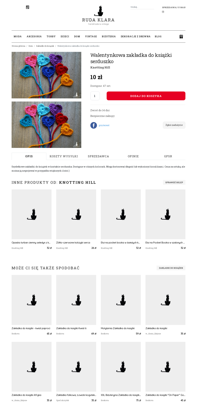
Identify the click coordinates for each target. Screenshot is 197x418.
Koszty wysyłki (64, 156)
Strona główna (18, 46)
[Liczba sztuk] (95, 95)
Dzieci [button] (65, 36)
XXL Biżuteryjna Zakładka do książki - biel (121, 395)
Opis (29, 156)
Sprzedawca (98, 156)
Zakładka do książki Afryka (26, 395)
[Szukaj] (153, 7)
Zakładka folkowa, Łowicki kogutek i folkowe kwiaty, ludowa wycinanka (76, 395)
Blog (158, 36)
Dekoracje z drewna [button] (136, 36)
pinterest (104, 125)
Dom (31, 46)
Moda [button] (18, 36)
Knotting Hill (100, 67)
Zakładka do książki (156, 328)
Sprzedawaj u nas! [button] (173, 7)
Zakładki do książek (45, 46)
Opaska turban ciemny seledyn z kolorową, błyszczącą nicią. (32, 242)
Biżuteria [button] (109, 36)
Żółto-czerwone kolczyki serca (73, 242)
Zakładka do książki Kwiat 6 (71, 328)
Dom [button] (77, 36)
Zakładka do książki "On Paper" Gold (165, 395)
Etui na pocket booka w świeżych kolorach (121, 242)
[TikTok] (27, 7)
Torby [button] (51, 36)
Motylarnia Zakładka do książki (118, 328)
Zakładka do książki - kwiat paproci (31, 328)
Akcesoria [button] (34, 36)
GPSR (168, 156)
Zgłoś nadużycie (174, 124)
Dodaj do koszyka (146, 96)
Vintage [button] (91, 36)
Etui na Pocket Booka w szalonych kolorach (165, 242)
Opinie (133, 156)
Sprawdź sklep (174, 182)
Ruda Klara (98, 17)
